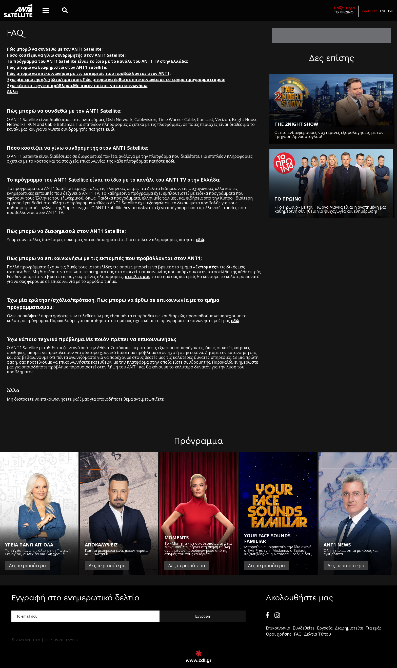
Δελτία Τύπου (317, 634)
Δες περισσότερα (27, 565)
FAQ (298, 634)
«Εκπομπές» (206, 267)
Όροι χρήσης (278, 634)
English (386, 11)
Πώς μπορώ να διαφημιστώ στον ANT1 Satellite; (57, 67)
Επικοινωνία (278, 628)
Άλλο (12, 91)
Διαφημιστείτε (349, 628)
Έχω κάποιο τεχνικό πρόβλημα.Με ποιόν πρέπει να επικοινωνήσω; (77, 85)
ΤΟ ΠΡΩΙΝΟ (344, 10)
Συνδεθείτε (303, 628)
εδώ (110, 129)
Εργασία (324, 628)
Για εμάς (374, 628)
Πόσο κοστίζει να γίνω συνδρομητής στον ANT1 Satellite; (66, 55)
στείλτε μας (137, 276)
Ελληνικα (370, 11)
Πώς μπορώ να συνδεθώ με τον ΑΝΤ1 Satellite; (55, 49)
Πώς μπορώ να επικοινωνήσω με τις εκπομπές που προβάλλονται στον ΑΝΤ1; (89, 73)
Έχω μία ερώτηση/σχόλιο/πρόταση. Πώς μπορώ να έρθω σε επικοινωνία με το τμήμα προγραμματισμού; (116, 79)
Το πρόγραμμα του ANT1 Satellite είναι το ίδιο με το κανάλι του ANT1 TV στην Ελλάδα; (97, 61)
